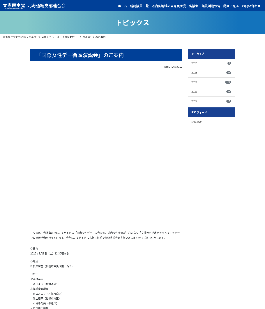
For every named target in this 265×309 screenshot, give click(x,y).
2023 (211, 92)
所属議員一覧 (139, 6)
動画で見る (231, 6)
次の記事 (126, 235)
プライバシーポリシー (187, 298)
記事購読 (196, 122)
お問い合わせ (251, 6)
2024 (211, 82)
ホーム (122, 6)
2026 (211, 63)
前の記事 (87, 235)
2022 (211, 101)
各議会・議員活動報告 (204, 6)
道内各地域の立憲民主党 (169, 6)
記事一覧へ (106, 235)
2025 (211, 73)
